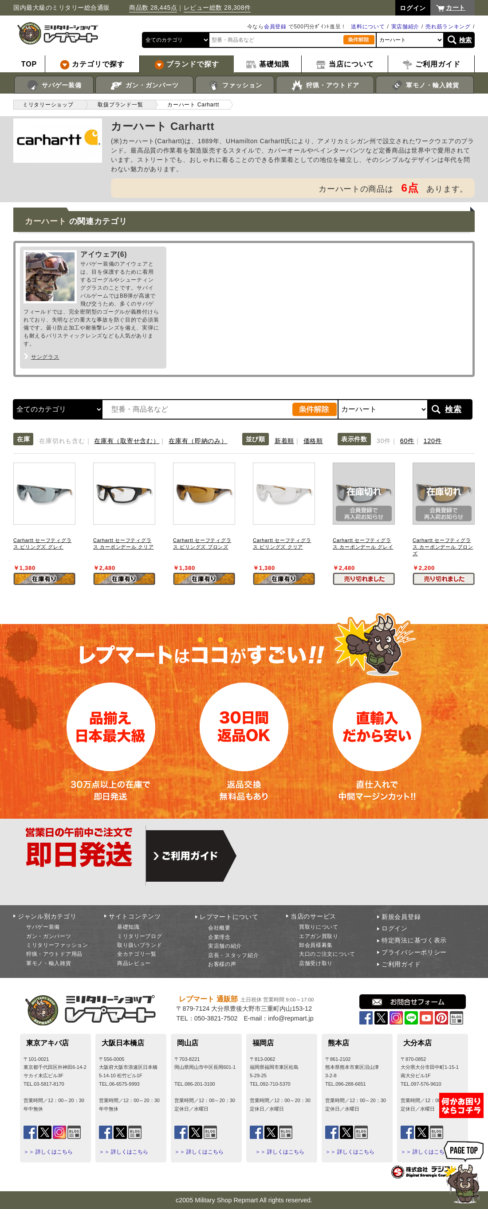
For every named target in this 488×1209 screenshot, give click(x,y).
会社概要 (219, 928)
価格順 (313, 440)
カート (455, 7)
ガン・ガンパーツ (144, 85)
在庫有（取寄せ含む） (126, 440)
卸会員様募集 (316, 945)
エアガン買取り (318, 936)
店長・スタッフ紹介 (233, 955)
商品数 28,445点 (153, 7)
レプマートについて (229, 916)
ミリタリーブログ (139, 936)
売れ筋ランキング (448, 27)
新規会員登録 (401, 916)
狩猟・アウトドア (325, 85)
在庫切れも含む (62, 440)
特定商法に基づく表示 (414, 940)
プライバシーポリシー (414, 952)
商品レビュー (134, 963)
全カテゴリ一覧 (137, 954)
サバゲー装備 (54, 85)
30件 (384, 440)
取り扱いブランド (139, 945)
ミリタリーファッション (57, 945)
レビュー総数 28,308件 (217, 7)
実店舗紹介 (405, 27)
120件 (433, 440)
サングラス (45, 357)
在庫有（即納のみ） (198, 440)
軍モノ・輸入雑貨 (424, 85)
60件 (407, 440)
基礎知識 (128, 927)
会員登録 (275, 27)
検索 (465, 39)
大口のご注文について (327, 954)
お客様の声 (222, 964)
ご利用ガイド (401, 964)
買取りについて (318, 927)
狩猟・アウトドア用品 (54, 954)
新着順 (284, 440)
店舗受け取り (316, 963)
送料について (368, 27)
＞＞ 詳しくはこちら (48, 1151)
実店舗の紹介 (225, 946)
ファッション (235, 85)
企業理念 (219, 937)
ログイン (395, 928)
